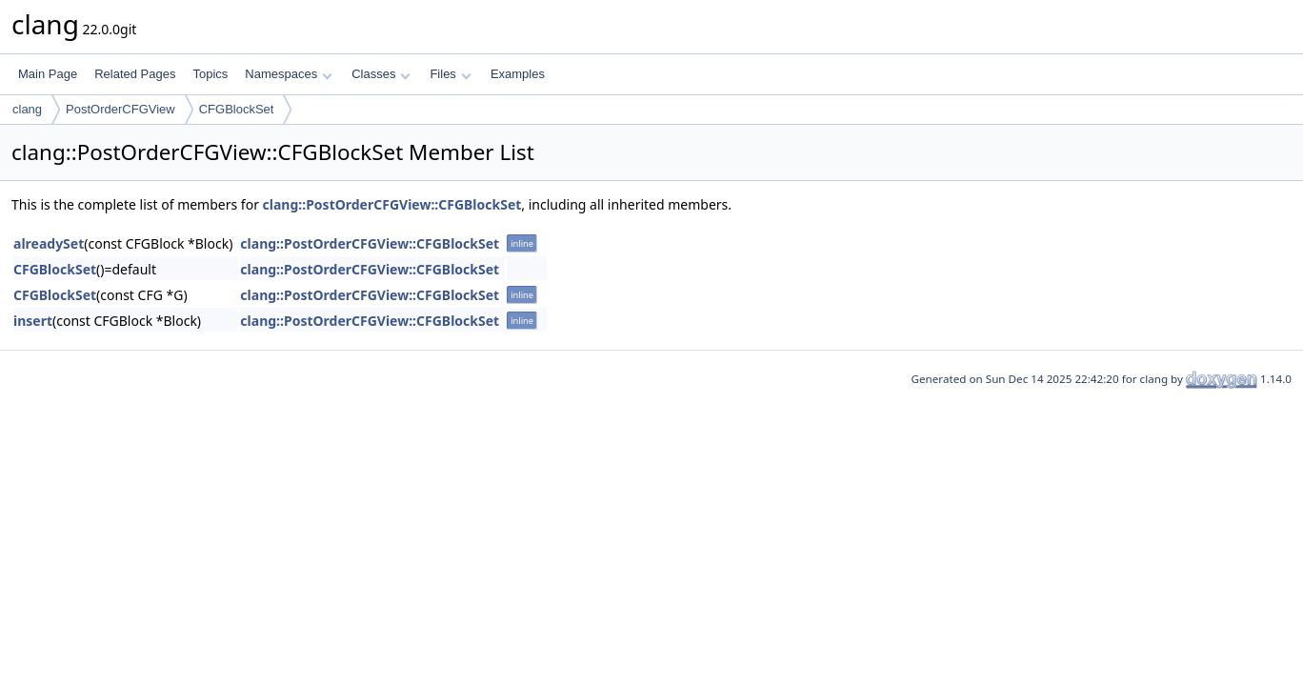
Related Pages (134, 74)
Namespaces (288, 74)
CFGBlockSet (236, 109)
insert (32, 321)
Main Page (47, 74)
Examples (518, 74)
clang (27, 109)
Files (450, 74)
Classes (381, 74)
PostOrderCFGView (120, 109)
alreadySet (48, 243)
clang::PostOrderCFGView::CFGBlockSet (392, 204)
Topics (210, 74)
